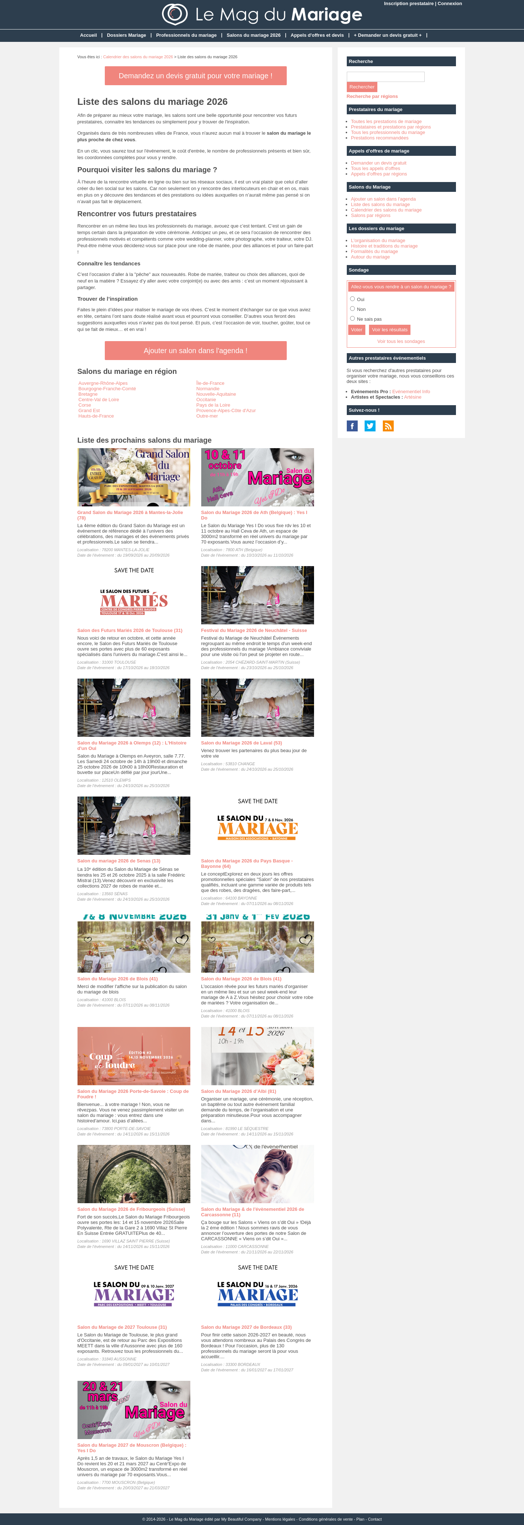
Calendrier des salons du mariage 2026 (138, 57)
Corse (85, 405)
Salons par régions (370, 215)
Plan (360, 1519)
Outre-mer (207, 416)
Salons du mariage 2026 (254, 35)
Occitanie (206, 399)
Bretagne (88, 394)
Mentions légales (280, 1519)
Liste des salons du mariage (380, 204)
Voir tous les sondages (401, 341)
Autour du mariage (370, 257)
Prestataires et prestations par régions (391, 127)
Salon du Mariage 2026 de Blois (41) (118, 978)
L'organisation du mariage (378, 240)
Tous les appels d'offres (375, 168)
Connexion (450, 3)
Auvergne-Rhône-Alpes (103, 383)
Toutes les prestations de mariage (386, 121)
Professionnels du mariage (186, 35)
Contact (375, 1519)
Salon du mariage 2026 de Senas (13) (119, 861)
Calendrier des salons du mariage (386, 210)
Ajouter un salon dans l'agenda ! (195, 351)
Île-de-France (210, 383)
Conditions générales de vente (326, 1519)
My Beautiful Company (241, 1519)
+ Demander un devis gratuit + (388, 35)
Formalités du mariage (374, 251)
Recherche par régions (372, 96)
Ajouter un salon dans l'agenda (383, 199)
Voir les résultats (390, 329)
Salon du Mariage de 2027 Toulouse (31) (122, 1327)
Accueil (88, 35)
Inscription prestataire (409, 3)
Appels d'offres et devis (317, 35)
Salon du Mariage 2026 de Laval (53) (241, 743)
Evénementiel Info (411, 391)
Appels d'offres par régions (379, 174)
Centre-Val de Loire (99, 399)
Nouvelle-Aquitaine (216, 394)
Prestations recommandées (380, 138)
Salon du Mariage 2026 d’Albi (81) (239, 1091)
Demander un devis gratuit (378, 163)
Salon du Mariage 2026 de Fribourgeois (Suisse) (131, 1209)
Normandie (208, 388)
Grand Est (89, 410)
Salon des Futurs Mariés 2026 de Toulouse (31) (130, 630)
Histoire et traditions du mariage (384, 246)
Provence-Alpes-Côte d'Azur (226, 410)
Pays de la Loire (213, 405)
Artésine (412, 397)
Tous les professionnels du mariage (388, 132)
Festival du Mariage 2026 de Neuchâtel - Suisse (254, 630)
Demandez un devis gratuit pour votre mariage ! (195, 76)
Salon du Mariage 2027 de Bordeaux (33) (246, 1327)
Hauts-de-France (96, 416)
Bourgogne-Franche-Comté (107, 388)
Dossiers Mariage (126, 35)
